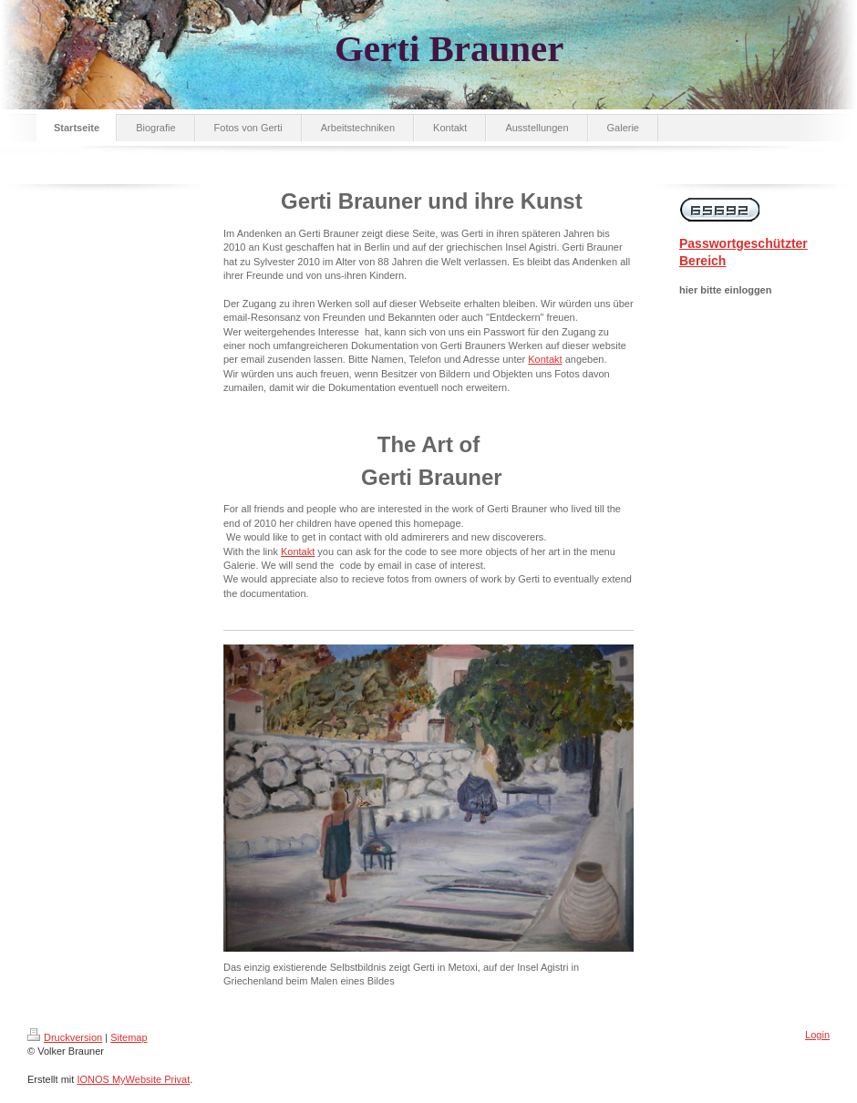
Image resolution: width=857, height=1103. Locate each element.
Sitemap (128, 1037)
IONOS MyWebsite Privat (133, 1079)
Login (817, 1034)
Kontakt (545, 359)
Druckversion (64, 1037)
